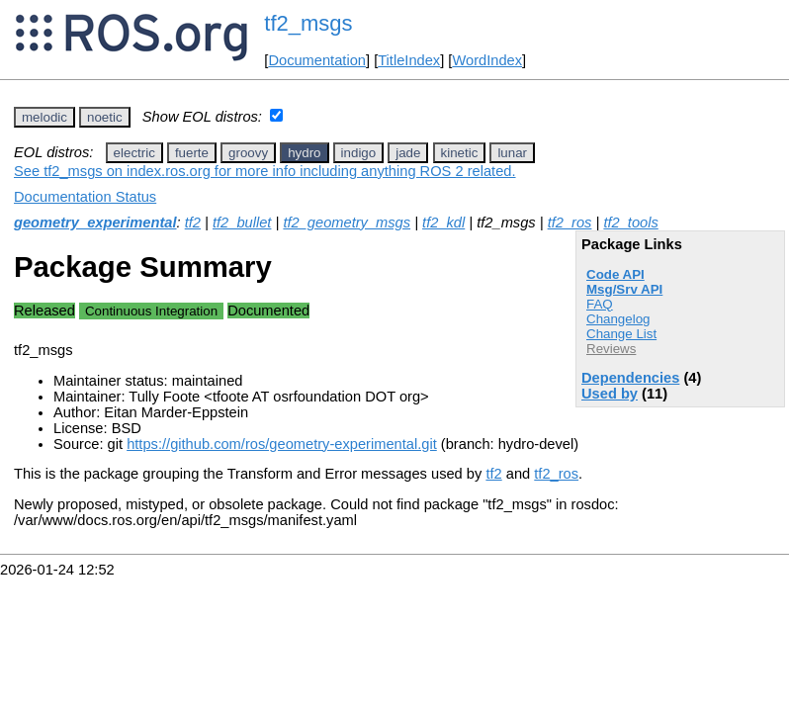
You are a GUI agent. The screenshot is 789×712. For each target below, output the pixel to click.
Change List (621, 333)
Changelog (618, 319)
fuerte (192, 152)
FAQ (599, 304)
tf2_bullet (242, 222)
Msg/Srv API (624, 289)
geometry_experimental (95, 222)
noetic (105, 117)
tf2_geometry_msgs (346, 222)
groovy (248, 152)
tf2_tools (630, 222)
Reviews (611, 348)
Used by (609, 393)
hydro (304, 152)
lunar (512, 152)
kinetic (460, 152)
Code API (615, 274)
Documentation (317, 60)
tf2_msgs (308, 23)
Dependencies (630, 378)
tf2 (193, 222)
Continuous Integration (151, 311)
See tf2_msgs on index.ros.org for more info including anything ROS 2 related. (265, 171)
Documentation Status (85, 197)
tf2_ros (570, 222)
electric (134, 152)
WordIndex (487, 60)
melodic (44, 117)
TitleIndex (409, 60)
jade (407, 152)
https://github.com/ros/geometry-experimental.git (282, 444)
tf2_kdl (443, 222)
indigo (359, 152)
